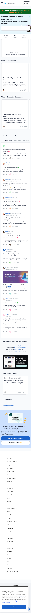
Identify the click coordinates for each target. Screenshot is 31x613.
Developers (10, 538)
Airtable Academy (12, 508)
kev (6, 267)
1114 (6, 314)
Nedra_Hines (8, 197)
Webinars (9, 525)
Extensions (10, 468)
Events (9, 511)
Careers (9, 558)
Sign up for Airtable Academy (15, 438)
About (8, 555)
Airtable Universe (12, 548)
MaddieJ (7, 179)
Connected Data (11, 478)
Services (9, 535)
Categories (17, 140)
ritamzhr (7, 145)
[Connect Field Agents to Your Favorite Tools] (14, 77)
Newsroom (10, 568)
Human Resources (12, 495)
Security (15, 585)
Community (10, 541)
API (15, 589)
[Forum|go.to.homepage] (10, 3)
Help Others (26, 140)
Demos (9, 518)
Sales (8, 498)
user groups (17, 349)
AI (7, 475)
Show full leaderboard (9, 405)
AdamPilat (8, 163)
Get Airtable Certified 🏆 (15, 442)
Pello (6, 231)
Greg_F (7, 249)
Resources (10, 528)
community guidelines (20, 347)
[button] (2, 3)
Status (9, 565)
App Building (10, 471)
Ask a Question (19, 351)
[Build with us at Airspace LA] (15, 385)
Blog (8, 561)
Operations (10, 491)
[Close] (26, 599)
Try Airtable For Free (12, 571)
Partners (9, 531)
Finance (9, 501)
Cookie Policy (22, 606)
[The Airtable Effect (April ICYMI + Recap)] (14, 114)
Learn (8, 505)
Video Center (10, 515)
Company (9, 551)
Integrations (10, 465)
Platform (9, 458)
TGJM (6, 298)
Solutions (9, 481)
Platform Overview (12, 461)
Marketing (10, 488)
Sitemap (15, 594)
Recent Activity (7, 140)
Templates (10, 545)
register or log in (17, 346)
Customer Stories (12, 521)
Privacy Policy (5, 611)
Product (9, 485)
